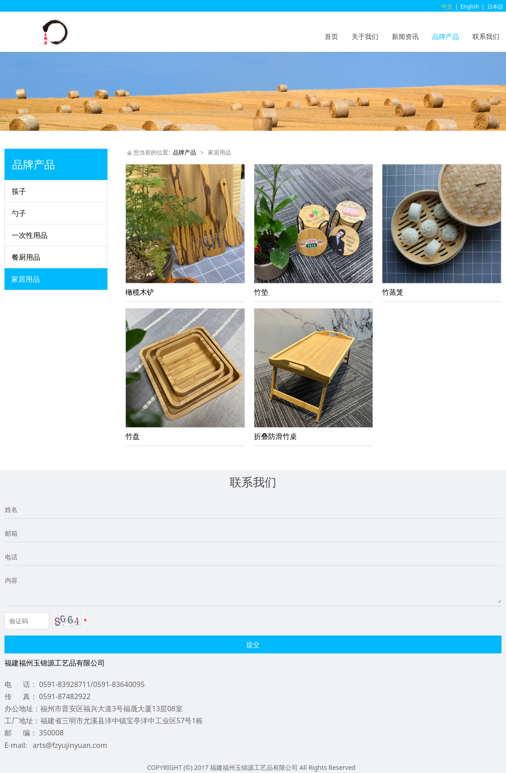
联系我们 (485, 36)
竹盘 (132, 436)
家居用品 (25, 279)
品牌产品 (445, 36)
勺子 (19, 213)
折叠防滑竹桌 (275, 436)
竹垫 (261, 292)
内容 (11, 580)
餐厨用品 (26, 257)
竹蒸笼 (392, 292)
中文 (447, 6)
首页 (331, 36)
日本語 (495, 6)
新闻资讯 (405, 36)
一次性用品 (29, 235)
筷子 (19, 191)
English (470, 6)
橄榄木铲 (139, 292)
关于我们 (365, 36)
